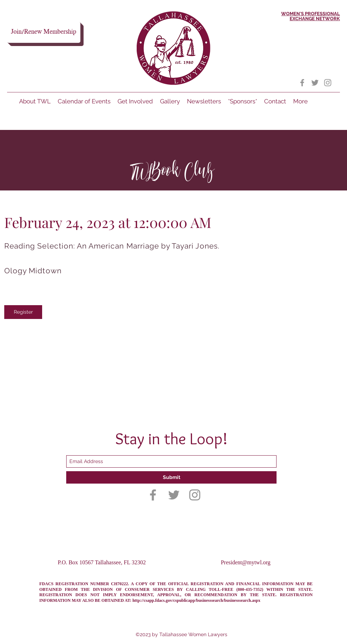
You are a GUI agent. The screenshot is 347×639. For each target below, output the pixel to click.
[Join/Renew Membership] (43, 32)
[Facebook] (302, 82)
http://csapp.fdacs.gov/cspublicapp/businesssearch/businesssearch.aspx (196, 600)
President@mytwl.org (246, 562)
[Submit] (171, 477)
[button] (275, 101)
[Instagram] (327, 82)
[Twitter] (315, 82)
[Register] (23, 312)
